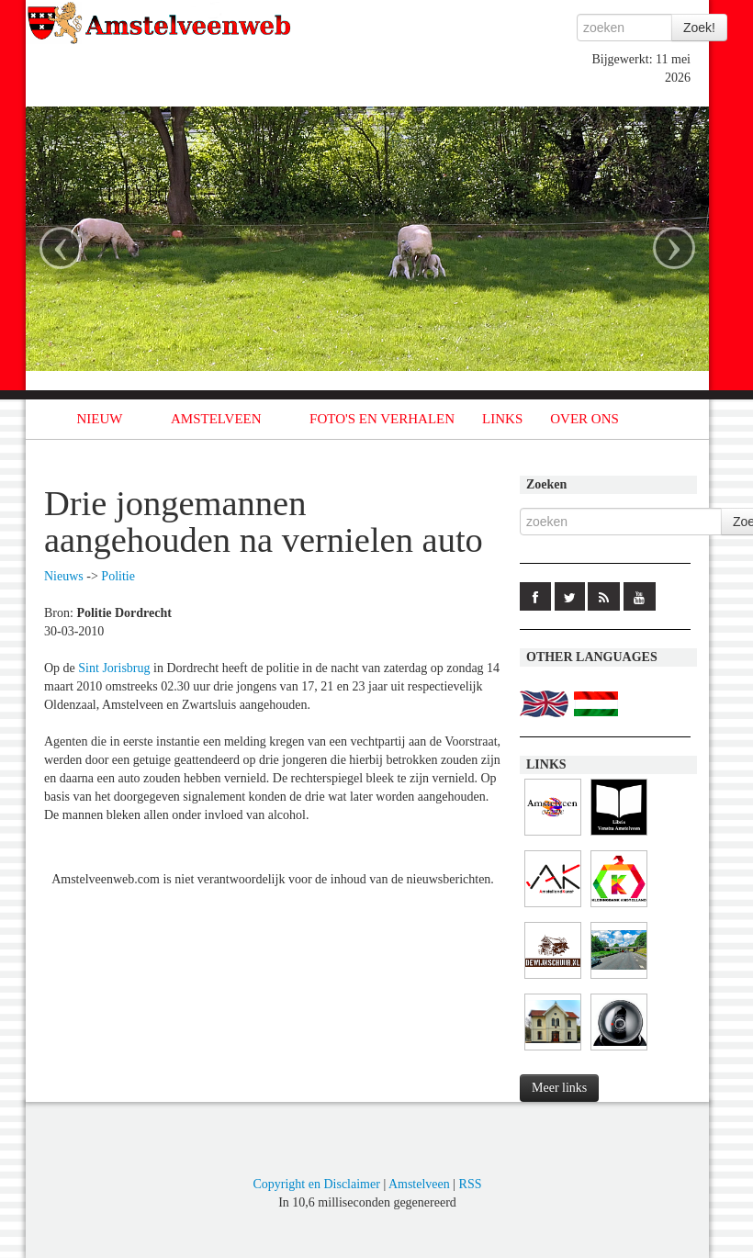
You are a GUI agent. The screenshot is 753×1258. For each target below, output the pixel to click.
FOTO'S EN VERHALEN (382, 418)
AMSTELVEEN (216, 418)
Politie (118, 576)
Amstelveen (419, 1184)
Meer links (559, 1088)
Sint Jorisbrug (114, 668)
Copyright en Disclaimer (316, 1184)
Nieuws (64, 576)
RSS (470, 1184)
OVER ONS (584, 418)
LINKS (502, 418)
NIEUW (100, 418)
